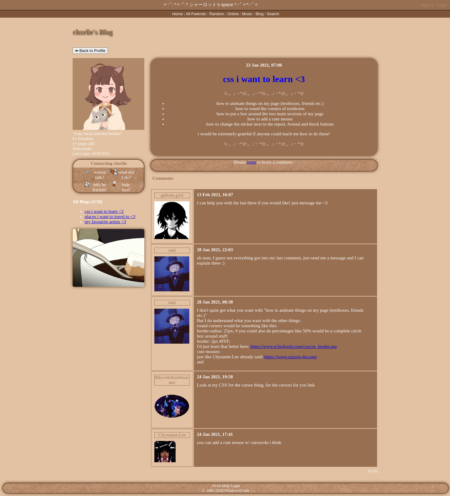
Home (177, 14)
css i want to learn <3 (104, 211)
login (251, 162)
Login (442, 5)
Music (247, 14)
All (196, 14)
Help (226, 485)
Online (233, 14)
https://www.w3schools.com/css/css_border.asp (293, 346)
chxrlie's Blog (92, 32)
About (216, 485)
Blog (259, 14)
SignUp (428, 5)
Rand (216, 14)
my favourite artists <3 (105, 221)
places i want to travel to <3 (110, 216)
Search (273, 14)
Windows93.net (236, 490)
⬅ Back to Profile (90, 50)
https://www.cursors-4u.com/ (290, 356)
